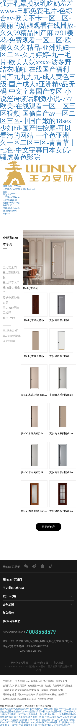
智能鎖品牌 (36, 682)
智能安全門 (61, 682)
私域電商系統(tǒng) (26, 699)
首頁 (5, 191)
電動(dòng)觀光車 (26, 695)
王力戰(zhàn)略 (10, 200)
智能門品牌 (8, 686)
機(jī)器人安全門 (11, 290)
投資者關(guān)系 (11, 208)
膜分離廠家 (42, 691)
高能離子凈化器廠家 (63, 686)
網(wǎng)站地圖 (19, 663)
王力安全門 (10, 267)
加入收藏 (58, 663)
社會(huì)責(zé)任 (11, 202)
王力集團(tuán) (22, 682)
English (6, 213)
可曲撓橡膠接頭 (45, 699)
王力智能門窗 (11, 307)
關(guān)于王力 (10, 194)
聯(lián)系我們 (10, 210)
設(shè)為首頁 (41, 663)
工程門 (7, 312)
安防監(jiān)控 (56, 691)
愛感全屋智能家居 (11, 300)
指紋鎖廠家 (48, 682)
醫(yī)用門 (9, 317)
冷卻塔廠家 (8, 691)
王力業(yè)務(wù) (11, 197)
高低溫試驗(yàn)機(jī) (46, 695)
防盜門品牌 (20, 686)
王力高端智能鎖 (11, 275)
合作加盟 (7, 205)
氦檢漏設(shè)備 (35, 686)
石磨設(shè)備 (9, 699)
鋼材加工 (62, 695)
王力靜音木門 (11, 282)
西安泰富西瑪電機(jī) (25, 691)
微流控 (48, 686)
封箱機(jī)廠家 (10, 695)
